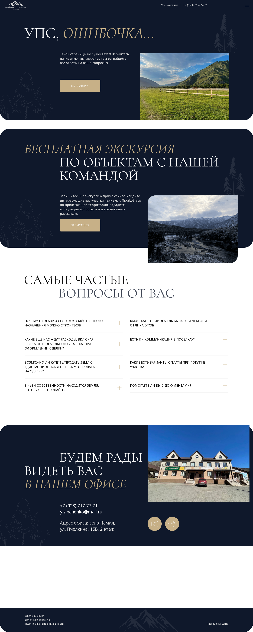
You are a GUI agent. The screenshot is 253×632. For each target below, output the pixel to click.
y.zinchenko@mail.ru (81, 512)
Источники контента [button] (37, 619)
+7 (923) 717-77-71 (195, 5)
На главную (80, 86)
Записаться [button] (80, 225)
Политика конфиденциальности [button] (44, 623)
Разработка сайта (218, 623)
